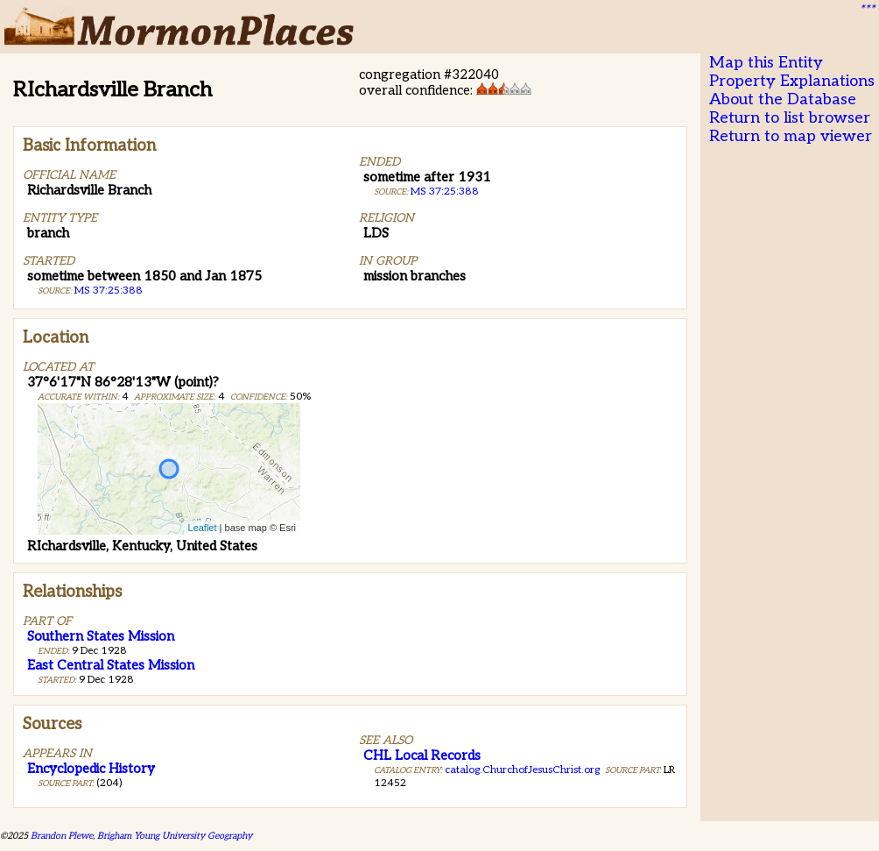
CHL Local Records (422, 755)
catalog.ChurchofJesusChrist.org (522, 770)
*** (867, 10)
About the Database (782, 99)
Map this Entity (766, 62)
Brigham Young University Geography (174, 835)
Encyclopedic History (91, 769)
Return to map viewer (790, 136)
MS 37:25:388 (108, 290)
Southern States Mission (100, 636)
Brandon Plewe (62, 835)
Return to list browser (789, 118)
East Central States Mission (110, 665)
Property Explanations (792, 81)
